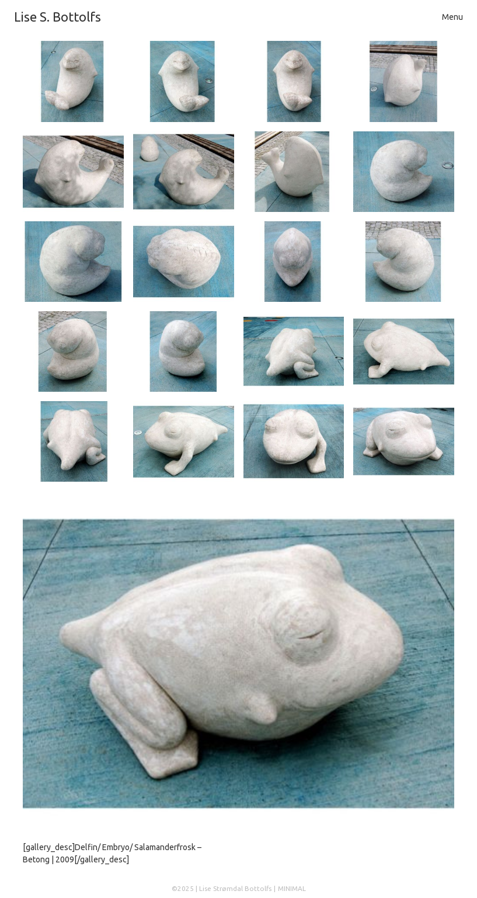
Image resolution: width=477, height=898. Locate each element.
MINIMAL (292, 888)
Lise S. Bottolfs (57, 16)
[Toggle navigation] (452, 17)
